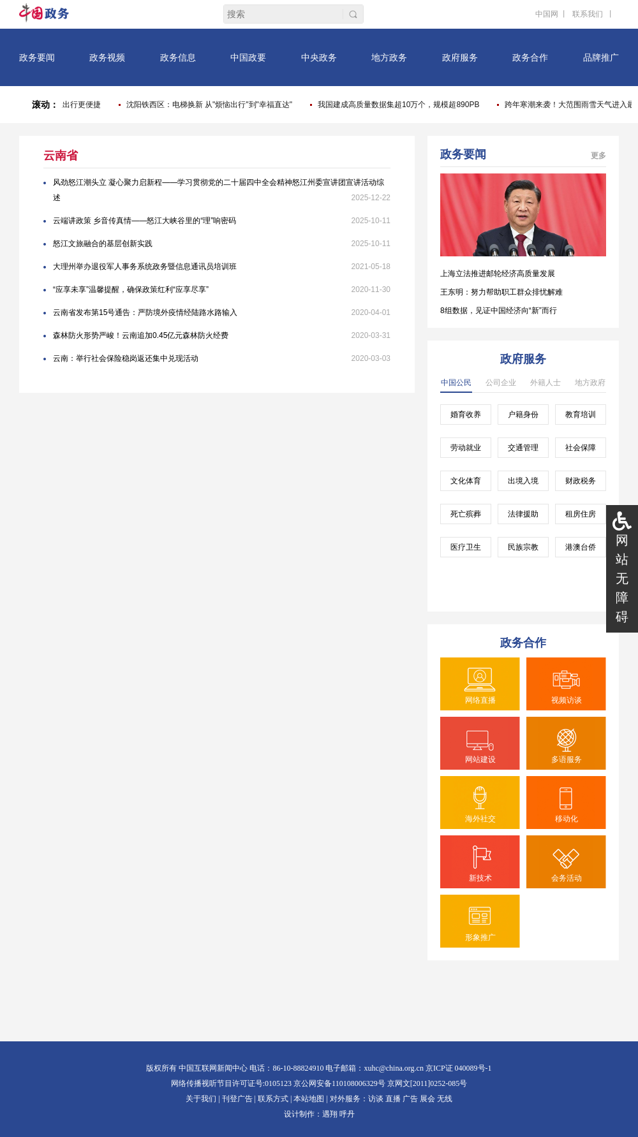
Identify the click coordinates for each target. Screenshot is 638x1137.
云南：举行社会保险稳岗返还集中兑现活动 (125, 358)
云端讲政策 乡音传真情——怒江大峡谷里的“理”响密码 (144, 220)
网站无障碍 (622, 578)
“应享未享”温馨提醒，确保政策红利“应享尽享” (131, 289)
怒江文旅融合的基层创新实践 (102, 243)
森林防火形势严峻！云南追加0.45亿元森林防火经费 (140, 335)
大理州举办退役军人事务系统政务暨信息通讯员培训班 (145, 266)
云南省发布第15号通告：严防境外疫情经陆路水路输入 (145, 312)
